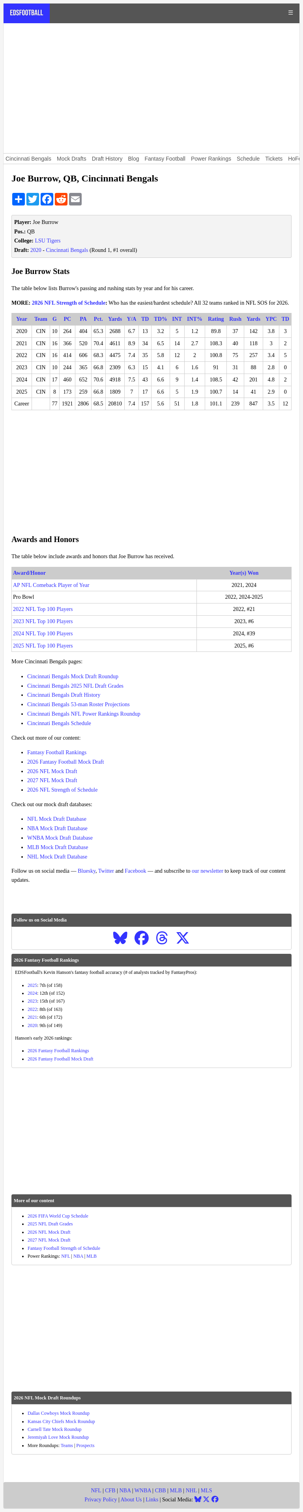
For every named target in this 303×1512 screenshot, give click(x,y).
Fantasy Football (164, 158)
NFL (65, 1256)
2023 (32, 1001)
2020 (35, 250)
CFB (110, 1490)
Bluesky (86, 871)
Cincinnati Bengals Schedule (59, 723)
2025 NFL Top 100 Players (43, 646)
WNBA (143, 1490)
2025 (32, 985)
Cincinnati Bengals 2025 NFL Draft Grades (75, 686)
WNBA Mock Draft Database (60, 838)
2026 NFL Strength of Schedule (68, 303)
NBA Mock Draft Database (57, 828)
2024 (32, 993)
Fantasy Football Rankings (56, 752)
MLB (91, 1256)
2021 (32, 1017)
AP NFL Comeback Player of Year (51, 585)
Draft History (107, 158)
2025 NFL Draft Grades (50, 1224)
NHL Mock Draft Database (57, 857)
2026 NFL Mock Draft (52, 771)
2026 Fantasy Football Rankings (58, 1050)
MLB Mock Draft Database (57, 847)
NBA (78, 1256)
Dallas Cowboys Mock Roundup (59, 1413)
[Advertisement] (151, 88)
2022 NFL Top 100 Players (43, 609)
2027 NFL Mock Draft (52, 780)
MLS (206, 1490)
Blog (133, 158)
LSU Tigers (47, 241)
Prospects (85, 1445)
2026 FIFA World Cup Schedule (58, 1216)
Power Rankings (211, 158)
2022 (32, 1009)
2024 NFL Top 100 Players (43, 634)
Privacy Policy (100, 1500)
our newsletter (207, 871)
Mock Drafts (71, 158)
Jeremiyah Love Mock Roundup (58, 1437)
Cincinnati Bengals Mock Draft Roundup (72, 676)
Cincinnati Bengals (28, 158)
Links (152, 1500)
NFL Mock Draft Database (56, 819)
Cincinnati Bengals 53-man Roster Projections (78, 704)
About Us (131, 1500)
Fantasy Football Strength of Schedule (64, 1248)
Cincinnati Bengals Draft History (63, 695)
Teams (67, 1445)
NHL (191, 1490)
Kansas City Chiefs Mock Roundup (61, 1421)
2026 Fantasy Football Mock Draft (65, 762)
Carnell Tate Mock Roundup (55, 1429)
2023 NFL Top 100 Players (43, 621)
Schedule (248, 158)
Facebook (135, 871)
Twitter (106, 871)
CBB (160, 1490)
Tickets (273, 158)
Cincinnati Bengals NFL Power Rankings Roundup (83, 714)
